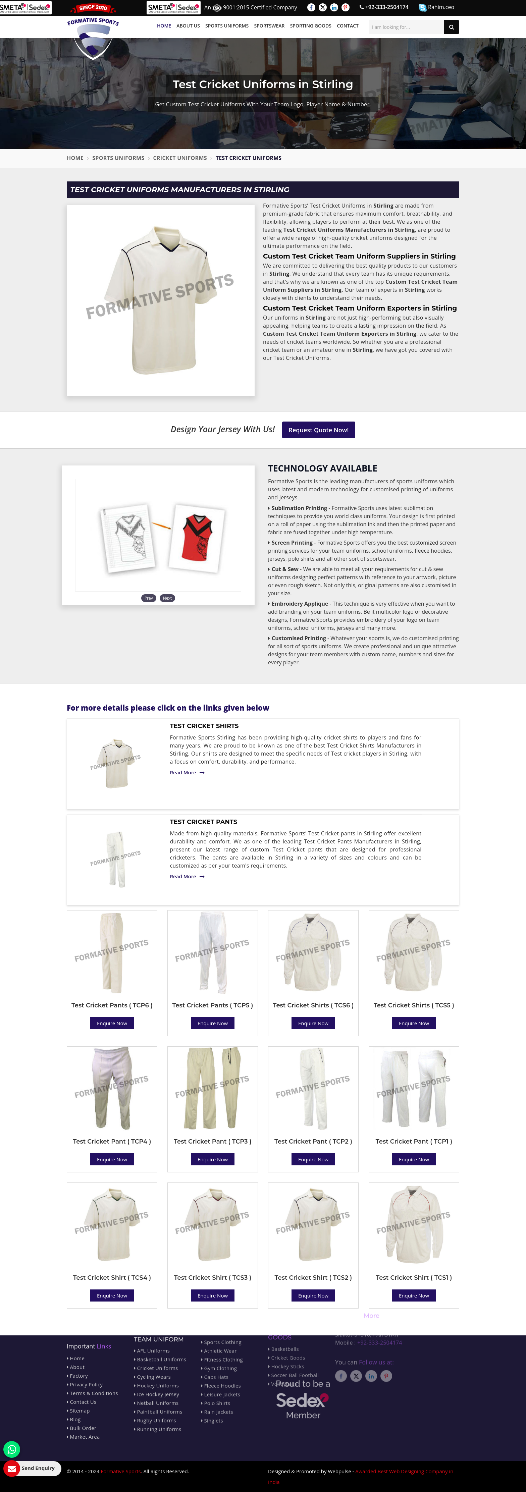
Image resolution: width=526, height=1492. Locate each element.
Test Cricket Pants (204, 822)
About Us (188, 25)
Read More (187, 772)
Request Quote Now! (319, 430)
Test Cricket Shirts (204, 726)
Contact (348, 25)
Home (164, 25)
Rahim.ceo (436, 7)
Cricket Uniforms (180, 158)
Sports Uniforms (227, 25)
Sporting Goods (310, 25)
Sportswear (269, 25)
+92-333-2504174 (384, 7)
